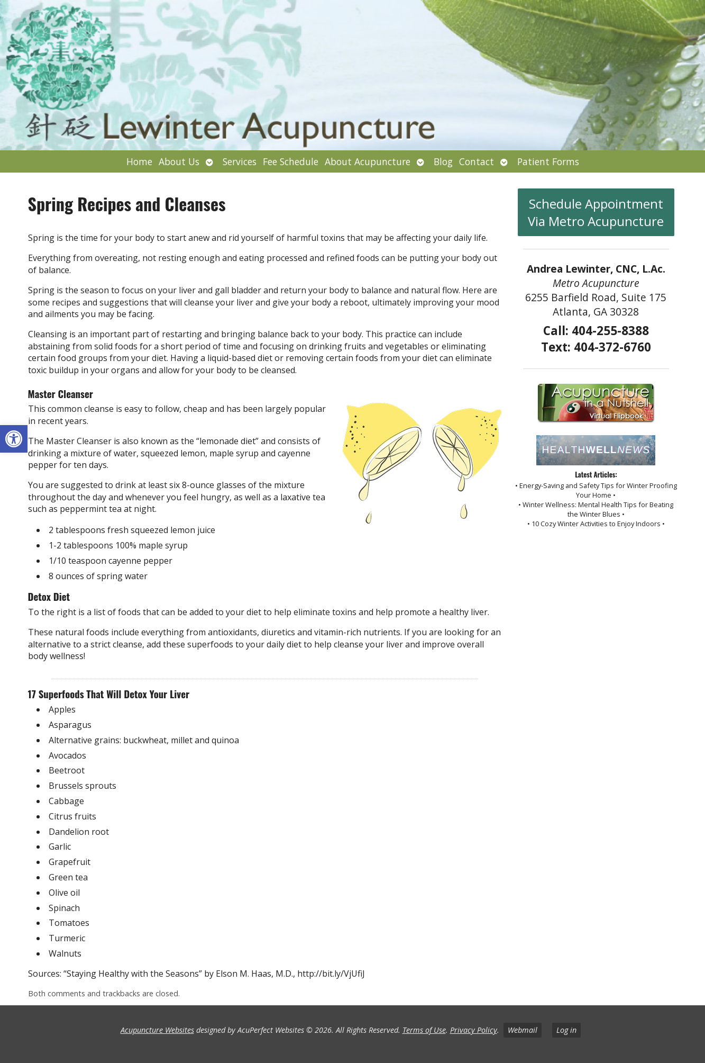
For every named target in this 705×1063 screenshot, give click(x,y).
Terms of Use (424, 1030)
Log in (566, 1030)
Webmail (522, 1030)
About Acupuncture (367, 161)
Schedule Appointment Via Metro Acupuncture (596, 212)
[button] (14, 439)
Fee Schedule (290, 161)
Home (139, 161)
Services (240, 161)
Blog (443, 161)
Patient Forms (548, 161)
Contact (476, 161)
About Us (179, 161)
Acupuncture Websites (157, 1030)
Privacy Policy (473, 1030)
